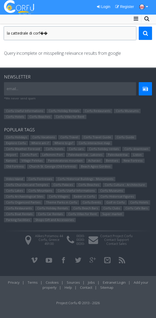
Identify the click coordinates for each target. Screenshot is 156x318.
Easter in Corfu (84, 196)
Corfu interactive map (94, 143)
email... (12, 88)
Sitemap (106, 287)
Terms (33, 282)
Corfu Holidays (16, 137)
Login (103, 7)
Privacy (14, 282)
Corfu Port (29, 155)
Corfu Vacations (43, 137)
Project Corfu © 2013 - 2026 (78, 302)
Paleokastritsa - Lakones (85, 155)
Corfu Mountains (40, 191)
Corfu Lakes (14, 191)
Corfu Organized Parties (23, 202)
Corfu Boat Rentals (19, 214)
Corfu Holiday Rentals (64, 111)
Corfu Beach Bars (85, 208)
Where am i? (40, 143)
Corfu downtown (136, 149)
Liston (137, 155)
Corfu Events (92, 202)
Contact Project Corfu (116, 236)
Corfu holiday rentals (104, 149)
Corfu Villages (58, 196)
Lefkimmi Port (52, 155)
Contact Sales (116, 243)
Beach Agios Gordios (95, 166)
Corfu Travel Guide (97, 137)
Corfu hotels (54, 149)
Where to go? (63, 143)
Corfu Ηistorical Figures (117, 196)
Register (124, 7)
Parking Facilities (18, 220)
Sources (73, 282)
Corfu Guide (125, 137)
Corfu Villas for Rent (70, 117)
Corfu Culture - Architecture (125, 185)
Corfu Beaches (39, 117)
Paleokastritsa (118, 155)
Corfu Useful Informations (24, 111)
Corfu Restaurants (97, 111)
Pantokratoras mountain (65, 160)
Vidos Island (14, 179)
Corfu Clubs (111, 208)
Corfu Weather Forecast (23, 149)
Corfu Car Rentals (50, 214)
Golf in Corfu (115, 202)
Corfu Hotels (15, 117)
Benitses (112, 160)
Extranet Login (114, 282)
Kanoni (11, 160)
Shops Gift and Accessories (54, 220)
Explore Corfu (16, 143)
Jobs (91, 282)
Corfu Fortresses (40, 179)
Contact (86, 287)
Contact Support (116, 239)
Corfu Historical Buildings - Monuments (85, 179)
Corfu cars (76, 149)
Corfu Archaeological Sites (24, 196)
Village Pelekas (32, 160)
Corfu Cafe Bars (136, 208)
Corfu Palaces (63, 185)
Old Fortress (15, 166)
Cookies (52, 282)
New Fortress (133, 160)
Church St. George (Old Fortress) (52, 166)
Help (68, 287)
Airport (11, 155)
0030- (80, 236)
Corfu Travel (69, 137)
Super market (112, 214)
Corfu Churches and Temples (27, 185)
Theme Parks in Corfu (61, 202)
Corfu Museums (127, 111)
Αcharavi (94, 160)
